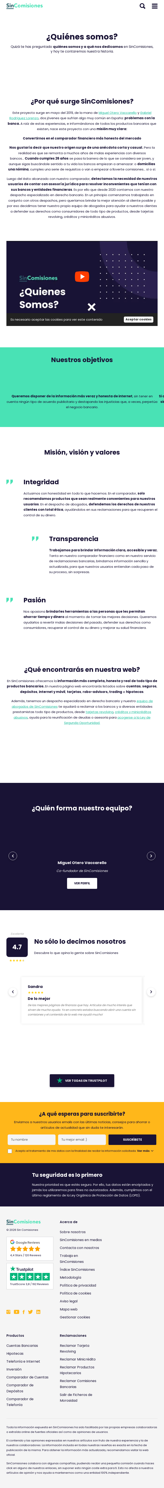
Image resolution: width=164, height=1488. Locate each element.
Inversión (14, 1369)
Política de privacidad (78, 1285)
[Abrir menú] (155, 6)
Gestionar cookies (75, 1317)
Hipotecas (14, 1353)
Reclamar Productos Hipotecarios (77, 1370)
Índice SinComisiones (77, 1269)
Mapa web (69, 1309)
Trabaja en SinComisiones (72, 1258)
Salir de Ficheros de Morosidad (76, 1397)
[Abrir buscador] (142, 6)
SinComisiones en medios (81, 1239)
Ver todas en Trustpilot (82, 1080)
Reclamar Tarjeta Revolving (74, 1348)
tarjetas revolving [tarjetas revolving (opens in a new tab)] (99, 712)
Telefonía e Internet (23, 1361)
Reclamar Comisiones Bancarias (78, 1383)
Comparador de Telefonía (20, 1402)
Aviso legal (69, 1301)
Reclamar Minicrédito (78, 1359)
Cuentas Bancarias (22, 1345)
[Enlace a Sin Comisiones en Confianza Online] (27, 1298)
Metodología (70, 1277)
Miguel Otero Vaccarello (118, 112)
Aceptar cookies (139, 319)
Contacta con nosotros (79, 1247)
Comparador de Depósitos (20, 1388)
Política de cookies (75, 1293)
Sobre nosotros (73, 1232)
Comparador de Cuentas (27, 1377)
